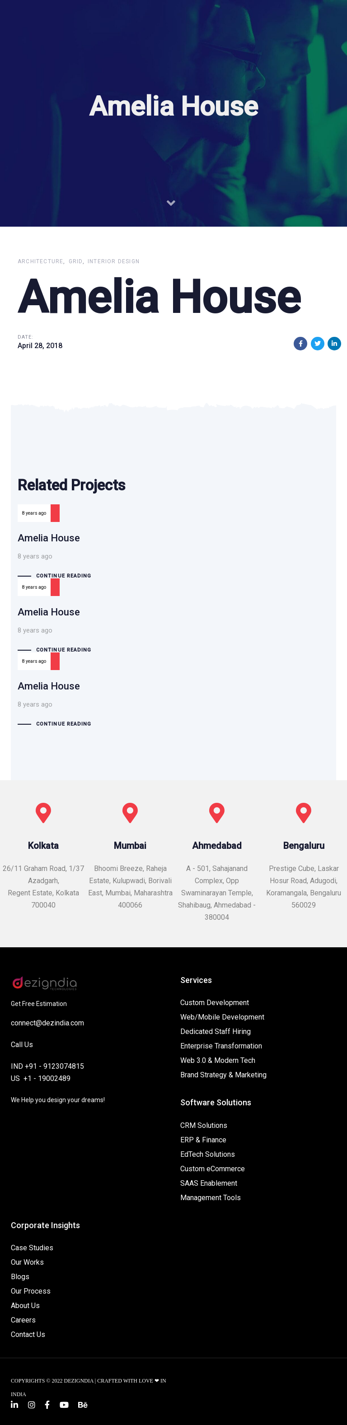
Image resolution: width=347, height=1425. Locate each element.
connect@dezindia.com (47, 1023)
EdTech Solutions (207, 1154)
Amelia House (173, 552)
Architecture (40, 261)
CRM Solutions (203, 1125)
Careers (23, 1320)
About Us (25, 1305)
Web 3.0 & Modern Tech (217, 1060)
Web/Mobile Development (222, 1017)
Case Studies (32, 1247)
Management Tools (210, 1197)
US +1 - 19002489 (40, 1078)
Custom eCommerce (212, 1168)
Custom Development (214, 1002)
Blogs (20, 1276)
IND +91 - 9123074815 (47, 1066)
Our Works (27, 1262)
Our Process (31, 1291)
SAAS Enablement (208, 1183)
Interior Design (114, 261)
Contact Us (28, 1334)
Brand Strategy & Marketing (223, 1075)
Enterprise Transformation (221, 1046)
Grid (76, 261)
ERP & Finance (203, 1140)
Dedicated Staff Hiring (215, 1031)
